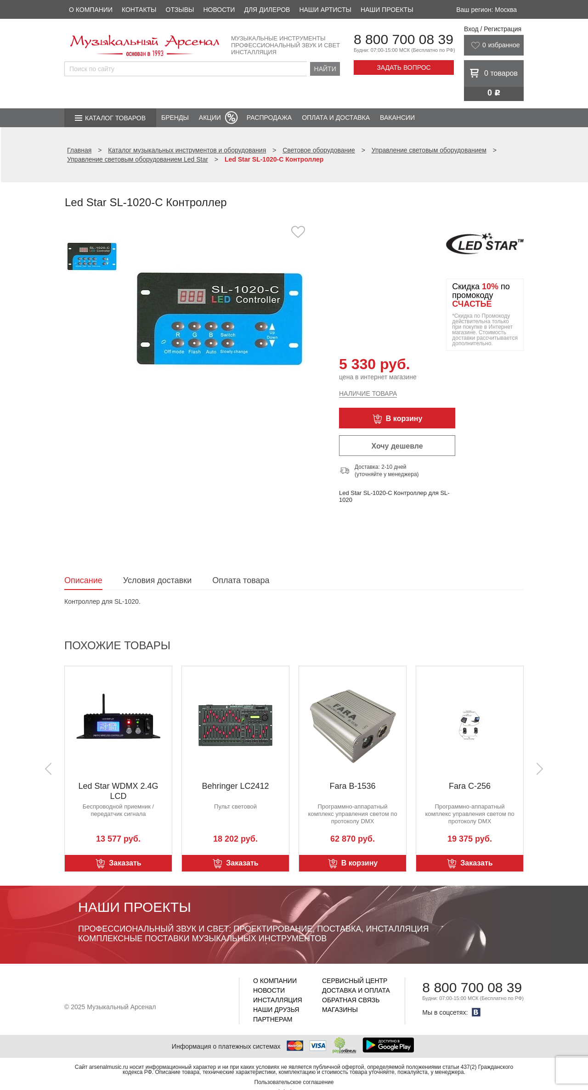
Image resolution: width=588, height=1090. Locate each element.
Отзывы (180, 9)
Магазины (340, 1009)
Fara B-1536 (352, 786)
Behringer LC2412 (235, 786)
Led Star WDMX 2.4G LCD (118, 791)
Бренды (175, 117)
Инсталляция (277, 1000)
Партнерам (273, 1019)
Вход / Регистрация (492, 29)
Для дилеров (267, 9)
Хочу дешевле (397, 446)
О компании (91, 9)
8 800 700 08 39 (403, 39)
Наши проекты (387, 9)
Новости (219, 9)
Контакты (139, 9)
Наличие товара (368, 393)
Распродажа (269, 117)
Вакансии (397, 117)
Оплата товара (240, 580)
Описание (83, 580)
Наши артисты (325, 9)
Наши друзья (276, 1009)
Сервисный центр (354, 980)
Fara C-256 (470, 786)
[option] (219, 319)
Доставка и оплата (356, 990)
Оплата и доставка (336, 117)
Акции (210, 117)
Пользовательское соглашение (294, 1082)
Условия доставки (157, 580)
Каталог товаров (115, 118)
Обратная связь (350, 1000)
